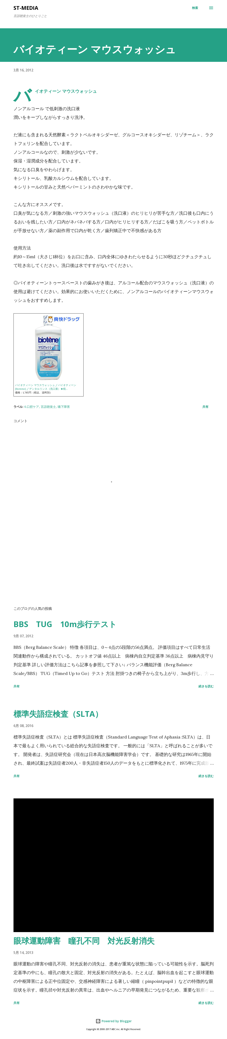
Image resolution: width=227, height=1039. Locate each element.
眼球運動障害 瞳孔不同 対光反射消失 (84, 940)
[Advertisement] (113, 568)
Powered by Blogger (114, 1021)
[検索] (195, 7)
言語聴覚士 (48, 407)
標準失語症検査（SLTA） (58, 713)
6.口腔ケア (31, 407)
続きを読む (206, 686)
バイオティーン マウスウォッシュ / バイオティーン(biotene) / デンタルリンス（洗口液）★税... (45, 386)
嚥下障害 (64, 407)
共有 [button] (205, 407)
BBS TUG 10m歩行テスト (65, 624)
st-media (25, 7)
